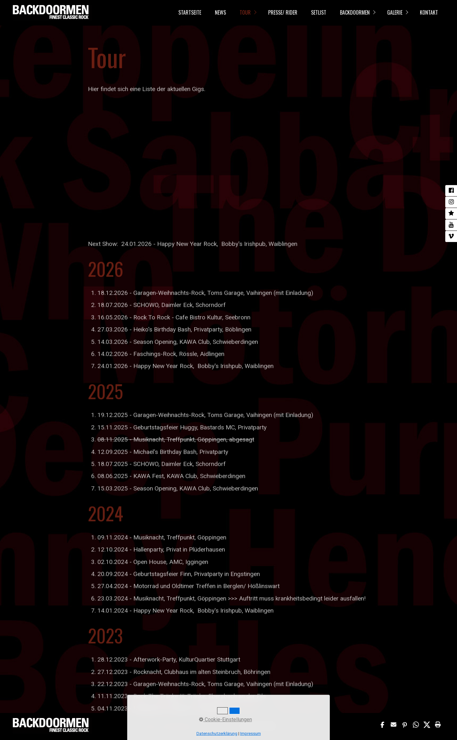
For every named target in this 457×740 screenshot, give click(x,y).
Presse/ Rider (282, 12)
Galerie (394, 12)
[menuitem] (189, 12)
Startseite (189, 12)
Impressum (149, 726)
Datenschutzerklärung (178, 726)
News (220, 12)
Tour (245, 12)
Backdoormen (355, 12)
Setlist (318, 12)
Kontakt (429, 12)
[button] (383, 725)
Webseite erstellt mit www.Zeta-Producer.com (312, 726)
